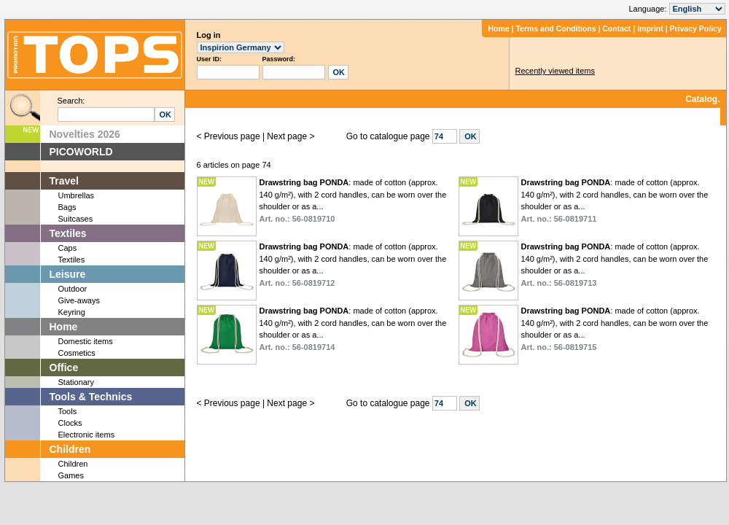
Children (70, 449)
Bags (67, 207)
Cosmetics (76, 353)
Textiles (68, 233)
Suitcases (75, 218)
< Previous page (228, 136)
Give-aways (79, 300)
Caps (67, 248)
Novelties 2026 (85, 134)
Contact (616, 28)
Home (498, 28)
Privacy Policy (696, 28)
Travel (64, 181)
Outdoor (72, 288)
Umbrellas (76, 195)
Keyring (71, 312)
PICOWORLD (81, 152)
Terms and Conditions (555, 28)
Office (64, 367)
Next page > (290, 136)
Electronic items (86, 434)
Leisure (68, 274)
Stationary (76, 382)
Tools (67, 411)
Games (71, 475)
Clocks (70, 423)
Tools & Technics (91, 396)
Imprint (650, 28)
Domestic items (85, 341)
